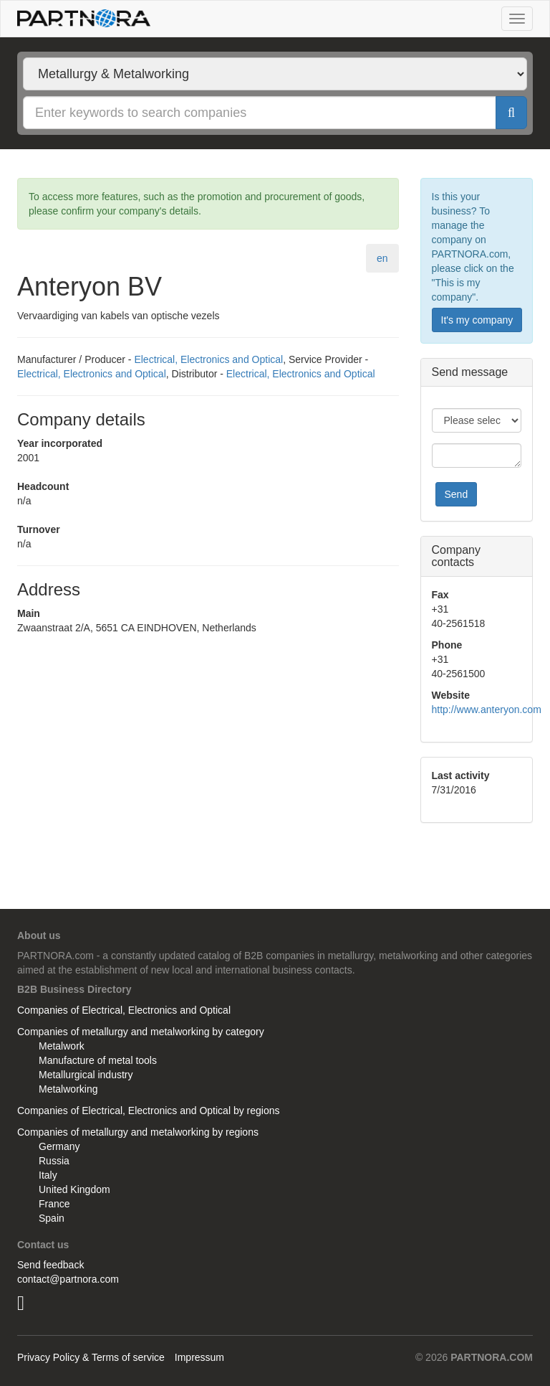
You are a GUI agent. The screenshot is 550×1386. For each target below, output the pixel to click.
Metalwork (62, 1046)
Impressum (199, 1357)
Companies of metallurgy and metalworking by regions (138, 1132)
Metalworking (68, 1089)
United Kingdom (74, 1189)
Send (456, 494)
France (54, 1204)
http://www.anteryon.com (486, 709)
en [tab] (382, 258)
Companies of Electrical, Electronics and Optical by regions (148, 1110)
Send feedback (50, 1264)
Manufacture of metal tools (98, 1060)
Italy (48, 1175)
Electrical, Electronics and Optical (208, 359)
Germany (59, 1146)
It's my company (477, 320)
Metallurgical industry (86, 1074)
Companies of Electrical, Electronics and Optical (124, 1010)
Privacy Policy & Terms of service (91, 1357)
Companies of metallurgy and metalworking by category (140, 1031)
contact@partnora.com (68, 1279)
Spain (51, 1218)
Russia (54, 1160)
